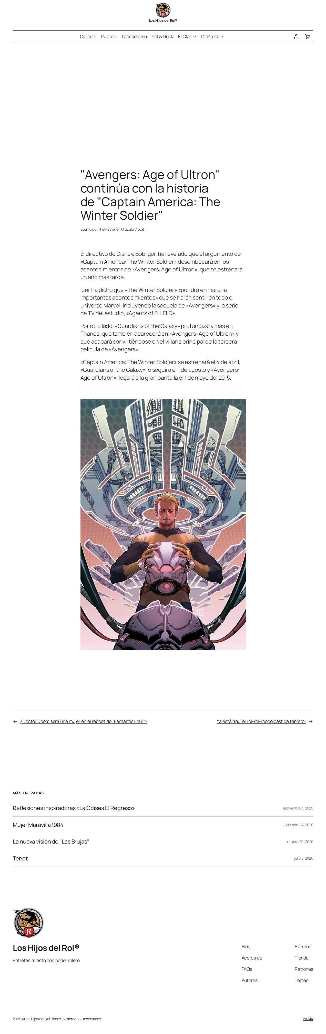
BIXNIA (308, 1018)
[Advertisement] (163, 96)
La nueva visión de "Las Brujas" (51, 841)
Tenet (20, 858)
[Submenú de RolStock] (221, 36)
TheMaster (107, 229)
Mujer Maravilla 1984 (38, 825)
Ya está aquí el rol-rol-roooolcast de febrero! (261, 721)
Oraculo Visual (132, 229)
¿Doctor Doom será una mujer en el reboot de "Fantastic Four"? (83, 721)
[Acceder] (296, 36)
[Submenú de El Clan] (194, 36)
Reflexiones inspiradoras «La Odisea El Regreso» (74, 808)
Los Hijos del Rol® (163, 20)
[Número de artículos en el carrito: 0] (307, 36)
